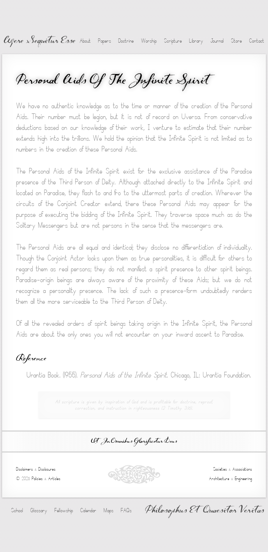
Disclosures (46, 469)
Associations (242, 469)
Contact (256, 41)
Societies (220, 469)
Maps (108, 510)
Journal (217, 41)
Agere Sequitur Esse (39, 41)
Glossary (38, 510)
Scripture (173, 41)
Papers (104, 41)
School (17, 510)
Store (236, 41)
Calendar (88, 510)
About (85, 41)
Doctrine (126, 41)
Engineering (243, 479)
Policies (37, 479)
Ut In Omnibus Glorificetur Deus (134, 441)
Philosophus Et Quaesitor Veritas (204, 511)
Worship (149, 41)
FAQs (126, 510)
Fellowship (63, 510)
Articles (54, 479)
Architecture (219, 479)
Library (196, 41)
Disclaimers (24, 469)
